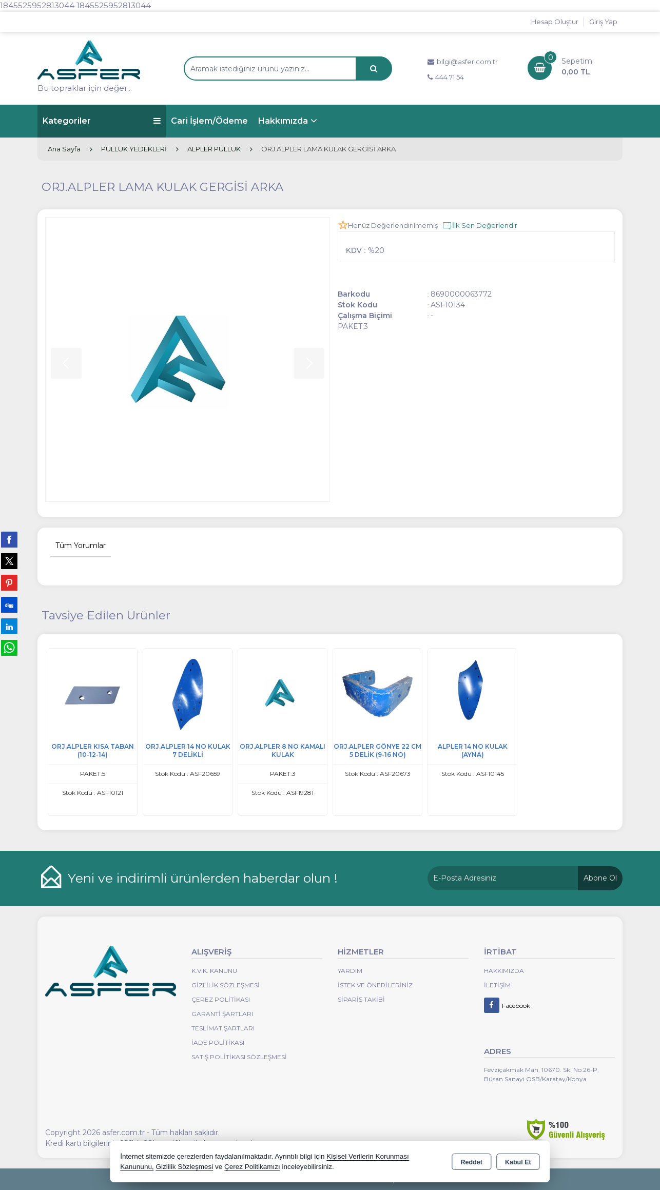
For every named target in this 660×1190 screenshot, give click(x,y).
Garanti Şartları (222, 1014)
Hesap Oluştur (554, 21)
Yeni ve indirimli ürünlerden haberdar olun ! (203, 878)
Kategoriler (102, 121)
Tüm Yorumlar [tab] (80, 545)
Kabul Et (518, 1162)
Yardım (350, 970)
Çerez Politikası (220, 999)
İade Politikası (217, 1042)
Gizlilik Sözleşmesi (225, 985)
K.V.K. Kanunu (214, 970)
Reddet (471, 1162)
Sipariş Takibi (361, 999)
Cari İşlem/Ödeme (209, 121)
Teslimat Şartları (223, 1028)
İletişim (497, 985)
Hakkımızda (283, 121)
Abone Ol (600, 878)
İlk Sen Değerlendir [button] (479, 226)
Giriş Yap (603, 21)
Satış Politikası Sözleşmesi (239, 1057)
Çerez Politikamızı (252, 1167)
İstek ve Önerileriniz (375, 985)
